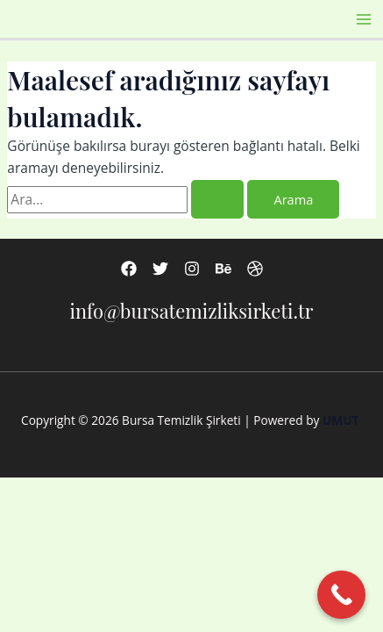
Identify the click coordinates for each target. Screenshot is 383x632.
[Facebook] (129, 268)
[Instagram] (192, 268)
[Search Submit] (217, 199)
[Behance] (223, 268)
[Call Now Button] (341, 595)
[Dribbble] (255, 268)
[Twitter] (160, 268)
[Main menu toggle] (364, 19)
